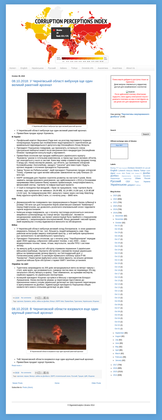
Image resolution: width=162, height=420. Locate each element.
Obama (136, 171)
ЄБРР (58, 301)
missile (118, 173)
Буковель (27, 301)
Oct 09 (117, 301)
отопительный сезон (63, 376)
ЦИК (85, 376)
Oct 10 (117, 298)
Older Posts (96, 383)
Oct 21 (117, 260)
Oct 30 (117, 229)
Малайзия (137, 176)
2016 (115, 368)
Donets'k (138, 168)
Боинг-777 (138, 173)
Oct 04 (117, 318)
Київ (62, 301)
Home (57, 383)
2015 (115, 372)
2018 (115, 213)
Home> (12, 68)
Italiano (63, 68)
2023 (115, 196)
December (119, 216)
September (119, 333)
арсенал (20, 301)
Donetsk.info (87, 68)
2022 (115, 199)
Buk (120, 168)
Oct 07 (117, 308)
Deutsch (124, 168)
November (119, 219)
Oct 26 (117, 243)
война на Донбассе (43, 376)
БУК (133, 173)
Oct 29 (117, 233)
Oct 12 (117, 291)
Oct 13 (117, 287)
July (117, 340)
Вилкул (32, 376)
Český (128, 173)
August (118, 336)
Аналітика (117, 68)
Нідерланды (128, 178)
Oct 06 (117, 311)
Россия (147, 178)
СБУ (128, 181)
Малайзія (146, 176)
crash (148, 170)
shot (123, 173)
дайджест (131, 185)
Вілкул (52, 301)
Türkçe (74, 68)
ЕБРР (53, 376)
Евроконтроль (126, 176)
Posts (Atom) (28, 387)
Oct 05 (117, 315)
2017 (115, 365)
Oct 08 (117, 305)
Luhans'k (121, 171)
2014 (115, 375)
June (117, 343)
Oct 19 (117, 267)
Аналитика (103, 68)
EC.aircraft (146, 168)
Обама (138, 178)
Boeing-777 (114, 168)
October (118, 223)
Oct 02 (117, 325)
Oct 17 (117, 274)
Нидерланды (115, 178)
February (119, 357)
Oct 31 (117, 226)
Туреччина (78, 301)
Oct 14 (117, 284)
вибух (34, 301)
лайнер (138, 185)
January (118, 360)
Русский (52, 68)
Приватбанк (69, 301)
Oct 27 (117, 239)
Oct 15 (117, 281)
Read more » (17, 366)
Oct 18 (117, 270)
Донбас (146, 173)
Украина (146, 182)
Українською (37, 68)
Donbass (131, 168)
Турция (80, 376)
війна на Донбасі (43, 301)
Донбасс (114, 176)
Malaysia (129, 170)
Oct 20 (117, 263)
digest (112, 173)
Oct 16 (117, 277)
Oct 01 (117, 329)
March (118, 353)
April (117, 350)
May (117, 347)
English (24, 68)
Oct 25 (117, 246)
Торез (137, 181)
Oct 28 (117, 236)
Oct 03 (117, 322)
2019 (115, 209)
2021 (115, 202)
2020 (115, 206)
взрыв (26, 376)
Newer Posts (18, 383)
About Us (130, 68)
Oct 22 (117, 256)
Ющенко (96, 301)
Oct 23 (117, 253)
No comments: (26, 298)
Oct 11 (117, 294)
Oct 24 (117, 250)
